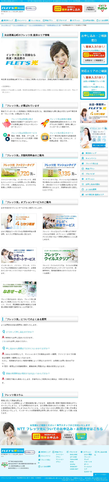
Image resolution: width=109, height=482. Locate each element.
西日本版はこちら (31, 8)
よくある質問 (102, 20)
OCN (72, 462)
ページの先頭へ (102, 474)
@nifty (72, 464)
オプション (75, 20)
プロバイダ (61, 20)
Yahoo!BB (74, 459)
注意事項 (38, 478)
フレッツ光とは (34, 20)
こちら (4, 341)
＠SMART (73, 466)
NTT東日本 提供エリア (92, 194)
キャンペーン (20, 20)
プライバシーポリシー (8, 478)
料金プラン (47, 20)
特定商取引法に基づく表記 (25, 478)
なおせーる (88, 471)
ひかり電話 (88, 454)
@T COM (73, 457)
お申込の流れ (88, 20)
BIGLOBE (73, 454)
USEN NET (74, 469)
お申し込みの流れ (90, 184)
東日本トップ (7, 20)
